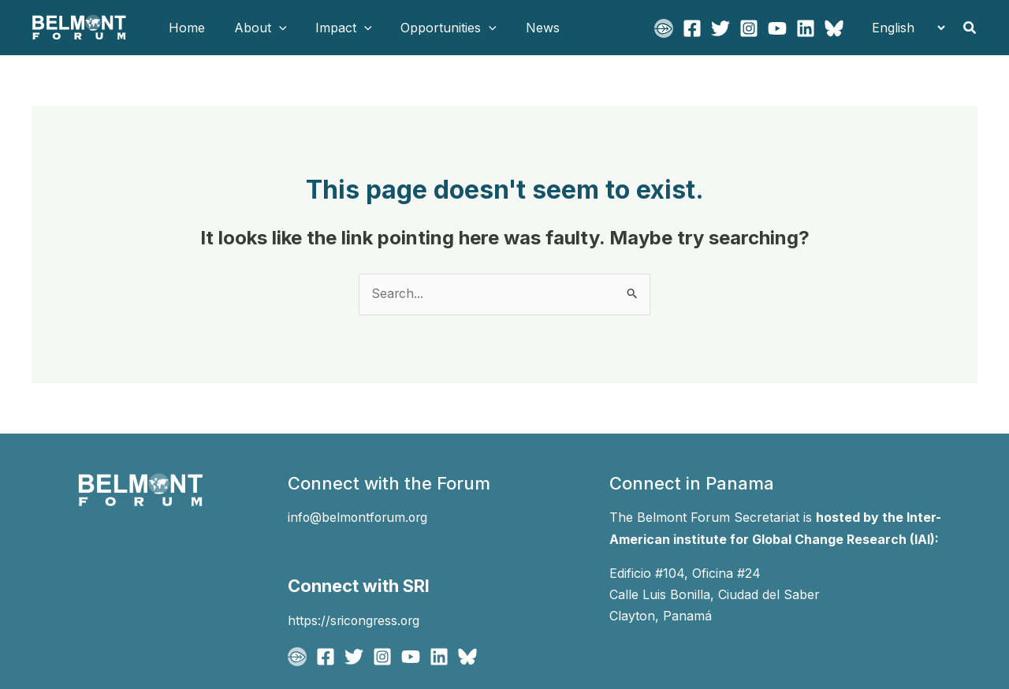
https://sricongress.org (355, 620)
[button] (273, 27)
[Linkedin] (805, 28)
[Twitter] (720, 28)
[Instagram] (748, 28)
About (255, 27)
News (526, 27)
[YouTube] (777, 28)
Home (185, 27)
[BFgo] (663, 28)
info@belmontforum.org (360, 518)
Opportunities (436, 27)
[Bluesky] (834, 28)
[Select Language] (903, 27)
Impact (335, 27)
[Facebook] (692, 28)
